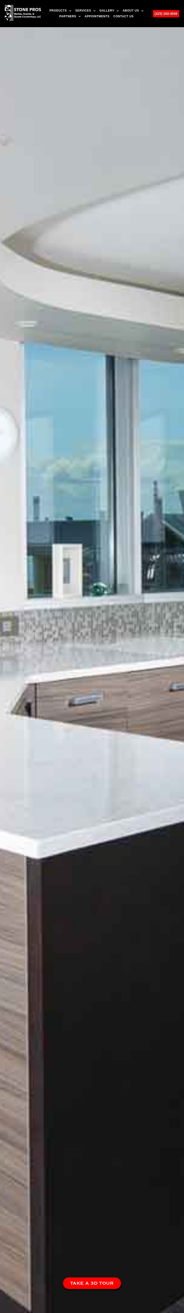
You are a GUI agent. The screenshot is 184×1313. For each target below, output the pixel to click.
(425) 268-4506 (166, 14)
